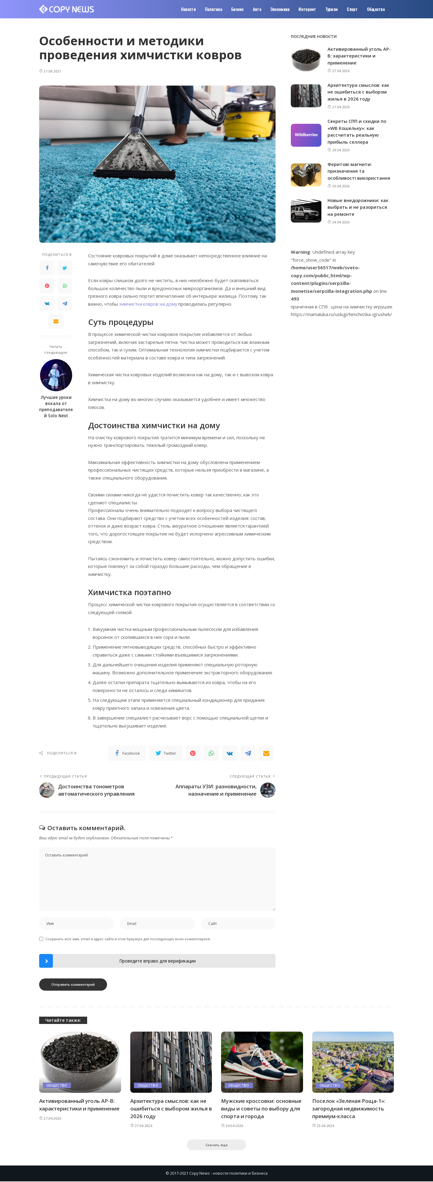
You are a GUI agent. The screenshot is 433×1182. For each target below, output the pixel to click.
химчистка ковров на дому (148, 304)
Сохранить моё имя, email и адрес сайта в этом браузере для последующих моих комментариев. (128, 939)
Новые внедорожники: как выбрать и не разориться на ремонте (359, 207)
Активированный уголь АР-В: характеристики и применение (359, 56)
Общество (56, 1085)
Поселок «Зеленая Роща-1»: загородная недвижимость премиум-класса (349, 1109)
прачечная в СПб (309, 307)
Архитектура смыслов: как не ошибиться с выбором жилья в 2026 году (359, 92)
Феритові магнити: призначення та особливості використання (360, 171)
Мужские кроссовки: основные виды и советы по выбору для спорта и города (261, 1109)
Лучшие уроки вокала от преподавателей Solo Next (56, 407)
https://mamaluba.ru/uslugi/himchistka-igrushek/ (341, 314)
